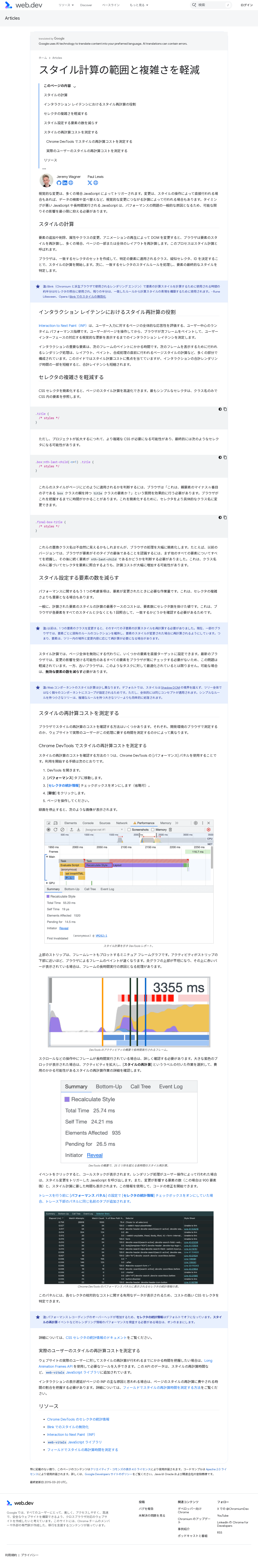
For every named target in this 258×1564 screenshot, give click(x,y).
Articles (12, 18)
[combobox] (211, 5)
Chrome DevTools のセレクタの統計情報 (78, 1419)
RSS (219, 1532)
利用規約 (11, 1555)
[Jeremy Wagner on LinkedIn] (65, 184)
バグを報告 (146, 1509)
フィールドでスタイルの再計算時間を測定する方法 (162, 1388)
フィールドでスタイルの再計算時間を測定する (82, 1450)
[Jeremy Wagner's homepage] (71, 184)
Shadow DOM (170, 687)
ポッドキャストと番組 (192, 1536)
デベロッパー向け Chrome (190, 1510)
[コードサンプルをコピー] (225, 409)
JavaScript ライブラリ (72, 1372)
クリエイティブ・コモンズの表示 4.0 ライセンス (120, 1469)
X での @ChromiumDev (233, 1509)
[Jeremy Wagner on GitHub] (59, 184)
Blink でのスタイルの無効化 (88, 296)
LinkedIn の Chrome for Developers (232, 1524)
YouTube (222, 1515)
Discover (86, 5)
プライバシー (30, 1555)
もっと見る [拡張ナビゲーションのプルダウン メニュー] (137, 5)
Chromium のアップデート (194, 1520)
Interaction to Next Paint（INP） (64, 326)
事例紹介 (184, 1529)
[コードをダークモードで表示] (220, 409)
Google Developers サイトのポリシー (108, 1474)
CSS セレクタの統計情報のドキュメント (96, 1338)
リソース (64, 5)
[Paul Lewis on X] (90, 184)
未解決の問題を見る (152, 1515)
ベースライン (111, 5)
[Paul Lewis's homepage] (95, 184)
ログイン (247, 5)
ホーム (43, 58)
